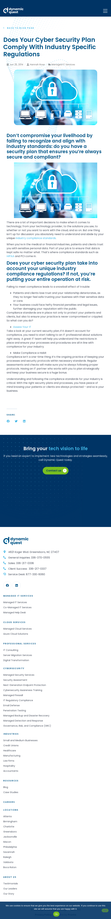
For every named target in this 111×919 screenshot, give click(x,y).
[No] (105, 910)
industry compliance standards (35, 238)
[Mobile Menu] (105, 11)
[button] (8, 421)
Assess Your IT (22, 327)
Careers (9, 802)
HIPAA (10, 256)
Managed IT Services (63, 64)
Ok (56, 914)
